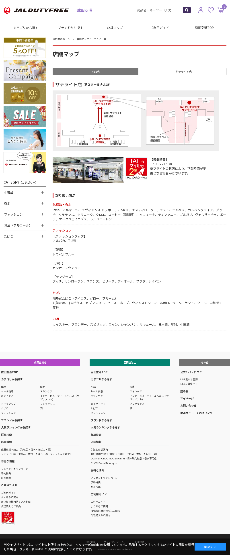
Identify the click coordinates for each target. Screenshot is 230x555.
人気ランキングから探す (16, 427)
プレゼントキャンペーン (14, 469)
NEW (3, 386)
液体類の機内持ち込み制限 (16, 501)
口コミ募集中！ (188, 383)
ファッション (8, 413)
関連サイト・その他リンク (196, 413)
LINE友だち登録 (189, 379)
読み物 (184, 391)
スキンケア (46, 391)
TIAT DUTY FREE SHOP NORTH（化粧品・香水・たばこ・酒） (124, 454)
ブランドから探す (70, 27)
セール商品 (7, 391)
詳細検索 (6, 434)
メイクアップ (8, 403)
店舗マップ (115, 27)
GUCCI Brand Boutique (104, 463)
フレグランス (47, 403)
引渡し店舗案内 (99, 449)
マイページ (187, 398)
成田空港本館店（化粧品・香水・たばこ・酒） (27, 449)
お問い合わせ (188, 405)
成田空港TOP (9, 372)
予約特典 (6, 473)
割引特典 (6, 477)
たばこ (4, 408)
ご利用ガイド (159, 27)
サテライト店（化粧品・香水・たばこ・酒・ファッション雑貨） (36, 454)
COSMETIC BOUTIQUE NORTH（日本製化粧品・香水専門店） (125, 458)
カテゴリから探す (25, 27)
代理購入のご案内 (11, 506)
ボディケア (7, 395)
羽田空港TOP (204, 27)
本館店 (96, 71)
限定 (42, 386)
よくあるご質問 (9, 497)
